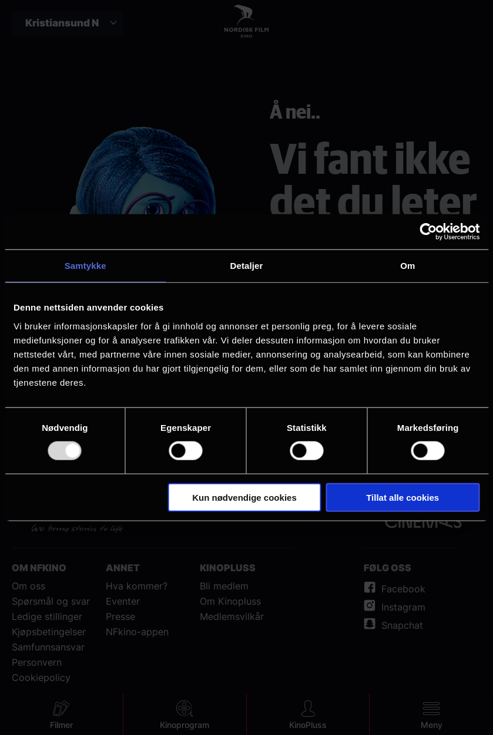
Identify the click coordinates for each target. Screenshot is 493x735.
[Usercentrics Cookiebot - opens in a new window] (428, 232)
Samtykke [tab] (85, 266)
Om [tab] (407, 266)
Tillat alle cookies (402, 497)
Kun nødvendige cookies (244, 497)
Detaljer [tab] (246, 266)
